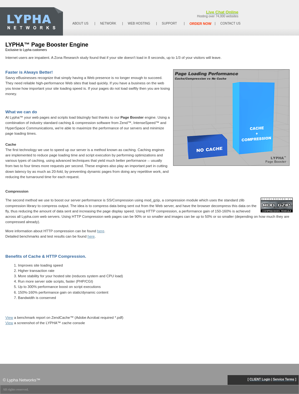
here (100, 231)
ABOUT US (80, 23)
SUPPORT (169, 23)
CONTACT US (230, 23)
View (9, 317)
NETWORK (108, 23)
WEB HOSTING (139, 23)
